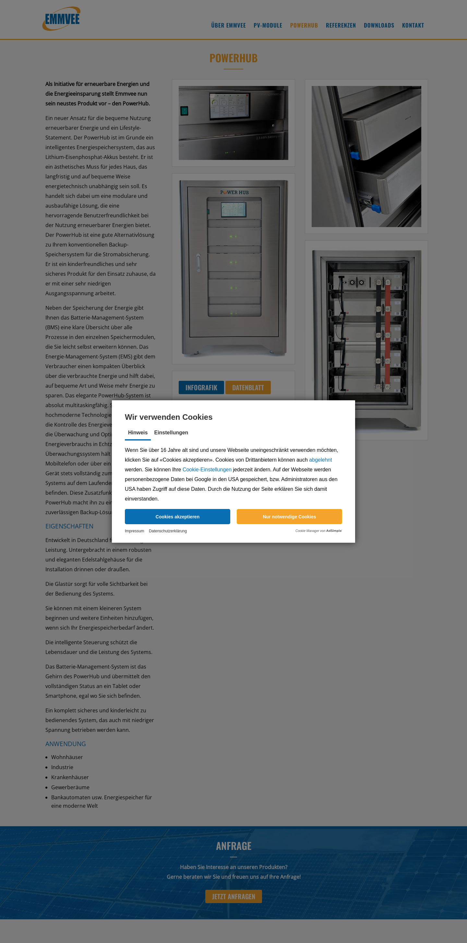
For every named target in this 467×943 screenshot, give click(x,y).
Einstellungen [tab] (171, 432)
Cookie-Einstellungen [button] (207, 469)
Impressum (134, 531)
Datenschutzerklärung (168, 531)
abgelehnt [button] (320, 460)
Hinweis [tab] (138, 432)
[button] (177, 516)
